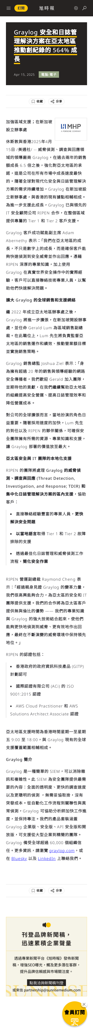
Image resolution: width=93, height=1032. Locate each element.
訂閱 (21, 8)
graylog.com (62, 850)
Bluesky (19, 858)
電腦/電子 (49, 74)
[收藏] (37, 101)
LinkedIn (47, 858)
